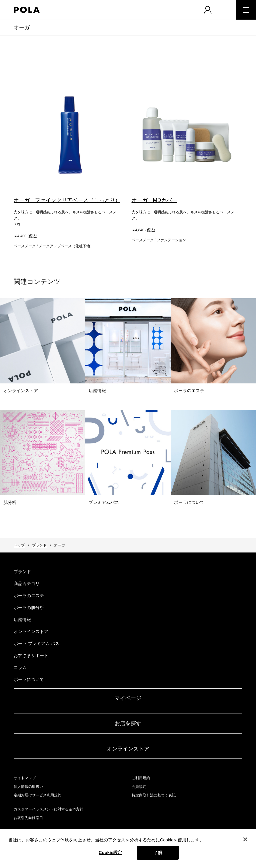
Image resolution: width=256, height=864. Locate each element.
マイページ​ (128, 698)
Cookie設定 (110, 852)
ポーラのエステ (29, 595)
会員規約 (139, 786)
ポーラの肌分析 (29, 607)
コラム (20, 667)
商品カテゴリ (27, 583)
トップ (19, 545)
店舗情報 (22, 619)
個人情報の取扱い (28, 786)
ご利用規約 (141, 778)
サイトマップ (25, 778)
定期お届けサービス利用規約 (37, 795)
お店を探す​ (128, 723)
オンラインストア (31, 631)
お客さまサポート (31, 655)
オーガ (22, 27)
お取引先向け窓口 (28, 818)
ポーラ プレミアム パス (36, 643)
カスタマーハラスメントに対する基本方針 (48, 809)
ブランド (39, 545)
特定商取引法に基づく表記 (154, 795)
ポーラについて (29, 679)
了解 (158, 852)
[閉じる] (245, 839)
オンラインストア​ (128, 749)
